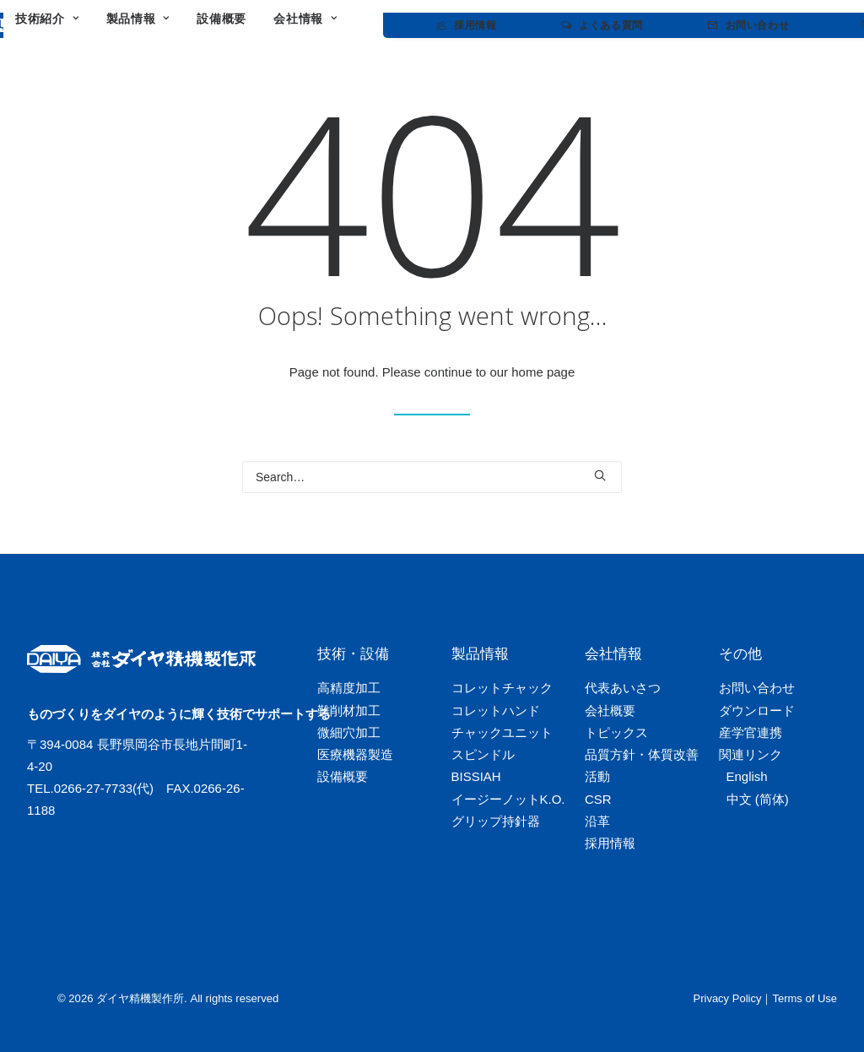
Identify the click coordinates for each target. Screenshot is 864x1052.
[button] (600, 475)
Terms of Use (804, 998)
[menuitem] (203, 25)
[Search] (432, 477)
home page (543, 372)
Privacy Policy (728, 998)
